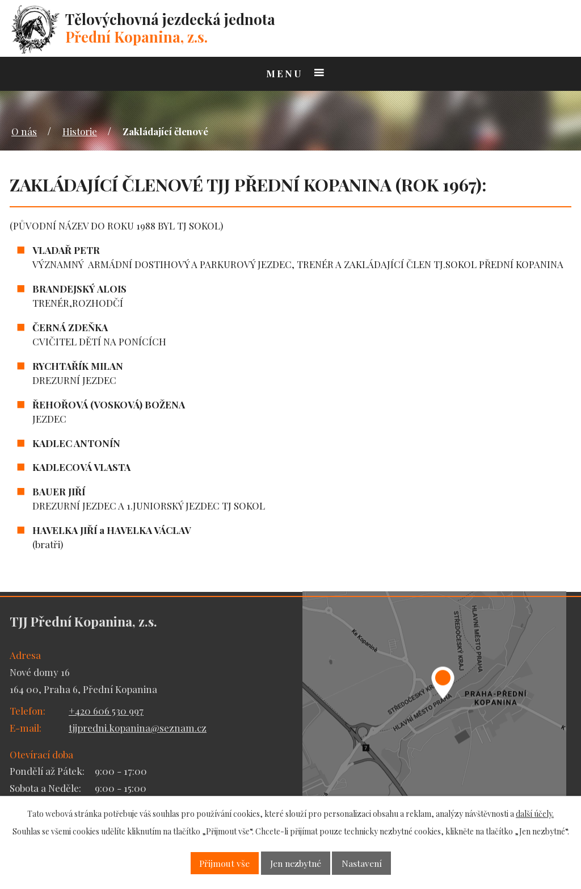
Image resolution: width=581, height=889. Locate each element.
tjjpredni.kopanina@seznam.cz (138, 727)
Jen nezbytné (295, 863)
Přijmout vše (224, 863)
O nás (24, 131)
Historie (79, 131)
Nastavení (362, 863)
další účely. (535, 813)
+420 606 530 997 (106, 710)
